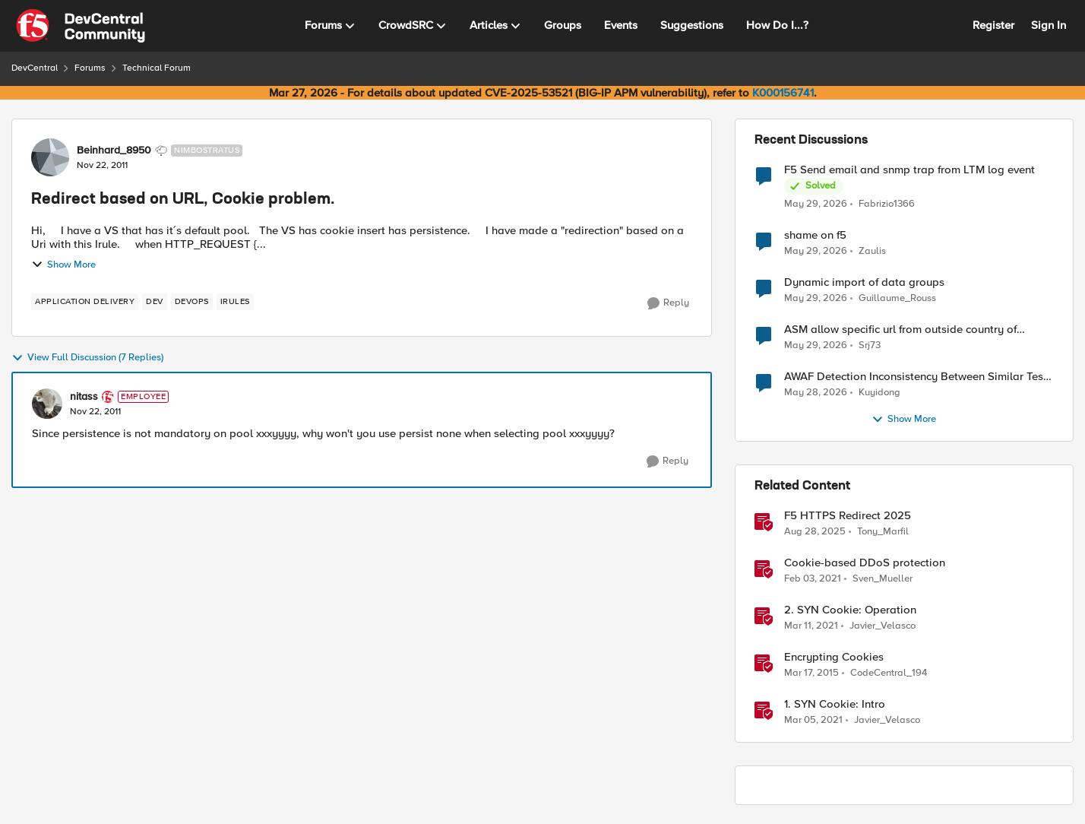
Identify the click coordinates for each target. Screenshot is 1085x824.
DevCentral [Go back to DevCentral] (34, 68)
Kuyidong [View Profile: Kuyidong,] (879, 392)
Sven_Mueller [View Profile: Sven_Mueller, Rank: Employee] (882, 579)
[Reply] (668, 303)
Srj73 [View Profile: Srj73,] (870, 345)
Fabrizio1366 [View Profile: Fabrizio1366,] (887, 203)
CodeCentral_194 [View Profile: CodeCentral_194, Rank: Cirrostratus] (888, 673)
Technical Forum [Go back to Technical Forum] (156, 68)
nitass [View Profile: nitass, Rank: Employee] (84, 397)
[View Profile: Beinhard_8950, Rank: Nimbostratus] (50, 157)
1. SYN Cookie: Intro (834, 704)
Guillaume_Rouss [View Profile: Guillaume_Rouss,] (897, 298)
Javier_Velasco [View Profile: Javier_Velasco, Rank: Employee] (882, 626)
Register (993, 25)
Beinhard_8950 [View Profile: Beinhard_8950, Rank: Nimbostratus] (114, 150)
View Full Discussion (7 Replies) (87, 358)
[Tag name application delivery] (84, 301)
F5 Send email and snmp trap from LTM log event (909, 169)
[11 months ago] (815, 532)
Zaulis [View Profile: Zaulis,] (872, 251)
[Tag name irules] (235, 301)
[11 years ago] (811, 673)
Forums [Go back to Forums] (90, 68)
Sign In (1048, 25)
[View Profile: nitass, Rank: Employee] (47, 403)
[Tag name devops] (192, 301)
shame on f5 (815, 235)
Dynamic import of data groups (864, 282)
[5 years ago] (812, 579)
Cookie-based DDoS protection (864, 562)
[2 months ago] (815, 204)
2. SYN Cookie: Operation (850, 610)
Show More (63, 264)
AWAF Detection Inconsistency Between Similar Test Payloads (915, 376)
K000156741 (783, 93)
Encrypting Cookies (834, 657)
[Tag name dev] (154, 301)
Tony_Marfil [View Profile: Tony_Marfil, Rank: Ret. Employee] (883, 531)
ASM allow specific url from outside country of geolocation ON (900, 329)
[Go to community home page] (80, 26)
